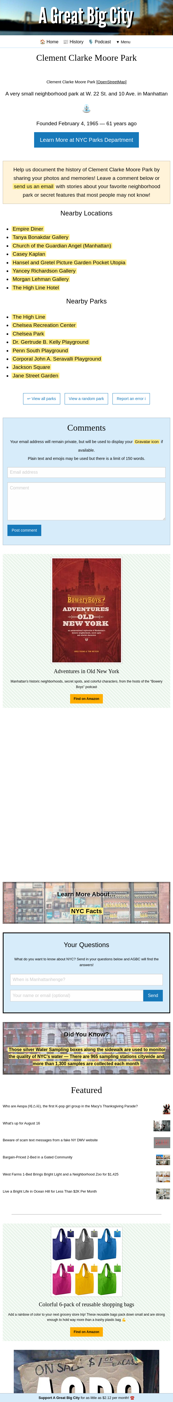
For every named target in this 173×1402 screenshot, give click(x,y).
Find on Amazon (86, 699)
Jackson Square (31, 367)
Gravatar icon (147, 441)
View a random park (86, 398)
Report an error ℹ (131, 398)
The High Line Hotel (36, 287)
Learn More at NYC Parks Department (86, 140)
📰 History (73, 41)
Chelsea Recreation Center (44, 325)
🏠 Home (49, 41)
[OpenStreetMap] (111, 82)
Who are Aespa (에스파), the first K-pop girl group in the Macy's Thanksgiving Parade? (70, 1106)
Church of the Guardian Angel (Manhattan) (62, 246)
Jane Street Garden (35, 376)
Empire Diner (28, 229)
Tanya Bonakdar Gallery (40, 237)
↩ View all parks (41, 398)
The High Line (29, 317)
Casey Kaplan (29, 254)
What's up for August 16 (21, 1123)
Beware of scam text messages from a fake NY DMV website (50, 1140)
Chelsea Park (28, 334)
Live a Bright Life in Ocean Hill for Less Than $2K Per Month (50, 1191)
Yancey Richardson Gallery (44, 271)
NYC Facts (86, 911)
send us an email (33, 186)
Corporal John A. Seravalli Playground (57, 359)
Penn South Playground (40, 350)
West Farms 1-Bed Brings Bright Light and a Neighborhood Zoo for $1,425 (61, 1174)
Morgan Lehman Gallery (41, 279)
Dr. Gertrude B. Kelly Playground (51, 342)
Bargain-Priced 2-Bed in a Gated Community (37, 1157)
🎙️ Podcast (99, 41)
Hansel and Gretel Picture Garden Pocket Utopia (69, 262)
